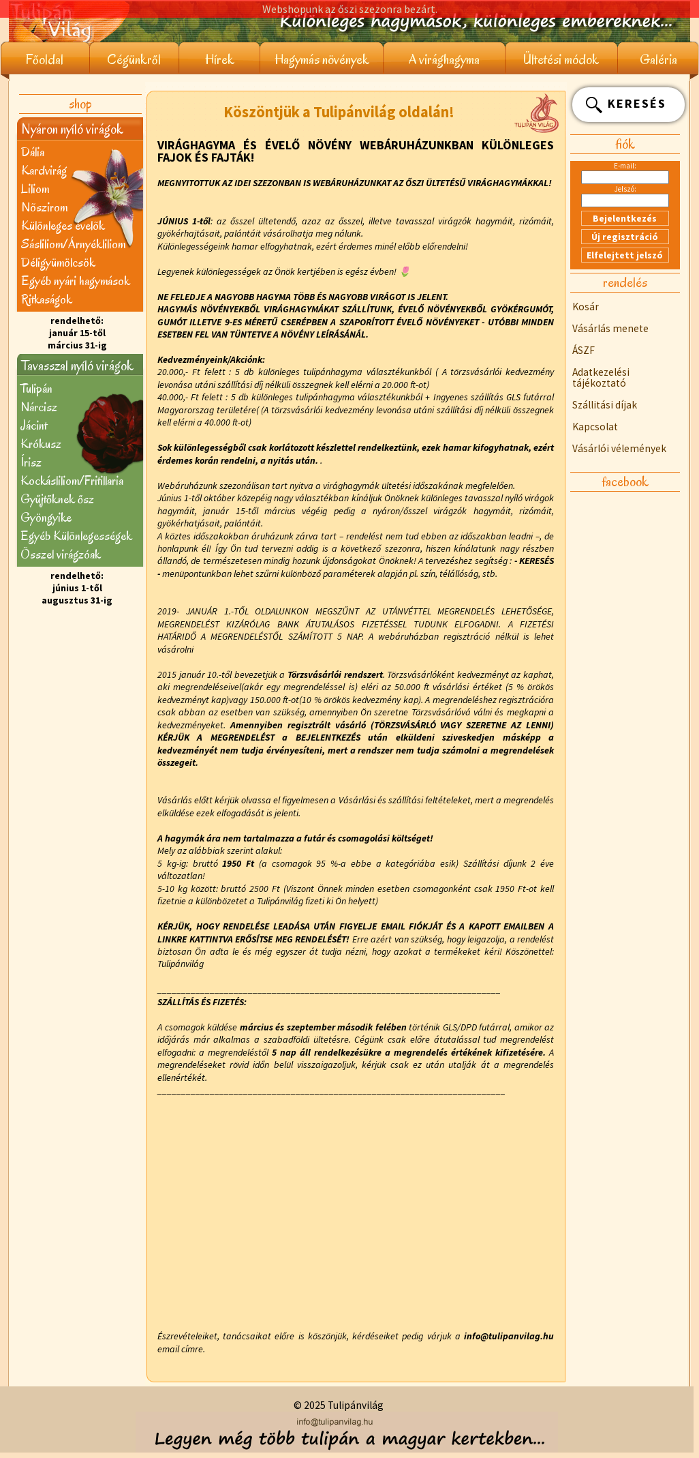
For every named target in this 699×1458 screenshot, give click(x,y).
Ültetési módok (561, 59)
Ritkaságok (46, 299)
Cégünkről (134, 59)
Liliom (35, 188)
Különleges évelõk (63, 225)
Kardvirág (44, 170)
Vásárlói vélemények (619, 448)
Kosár (585, 306)
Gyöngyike (46, 517)
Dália (32, 151)
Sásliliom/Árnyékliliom (73, 243)
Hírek (219, 59)
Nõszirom (44, 206)
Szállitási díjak (604, 404)
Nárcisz (38, 406)
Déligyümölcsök (58, 262)
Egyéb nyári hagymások (75, 280)
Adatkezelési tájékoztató (601, 377)
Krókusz (40, 443)
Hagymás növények (322, 59)
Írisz (31, 462)
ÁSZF (583, 350)
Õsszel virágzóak (60, 554)
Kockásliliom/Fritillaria (71, 480)
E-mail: (625, 165)
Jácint (33, 425)
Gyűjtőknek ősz (57, 498)
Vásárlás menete (610, 328)
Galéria (658, 59)
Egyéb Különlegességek (76, 535)
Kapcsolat (595, 426)
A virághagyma (444, 59)
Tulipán (36, 388)
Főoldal (44, 59)
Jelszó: (625, 189)
